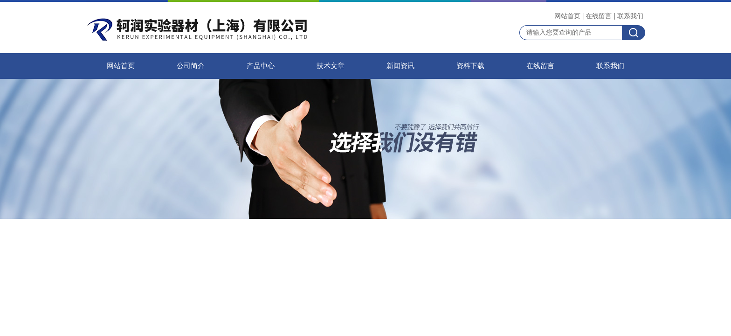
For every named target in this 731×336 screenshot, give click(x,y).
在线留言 (599, 16)
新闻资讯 (400, 66)
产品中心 (261, 66)
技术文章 (331, 66)
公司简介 (191, 66)
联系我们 (630, 16)
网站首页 (567, 16)
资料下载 (470, 66)
